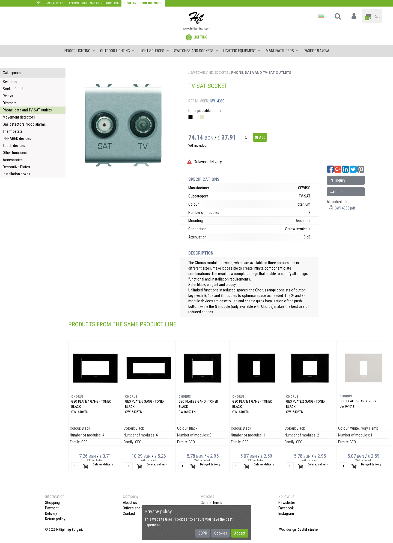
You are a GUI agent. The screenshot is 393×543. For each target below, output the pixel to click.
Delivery (51, 513)
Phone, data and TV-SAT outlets (27, 110)
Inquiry (338, 180)
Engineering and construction (94, 3)
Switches (10, 81)
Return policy (55, 519)
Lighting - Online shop (143, 3)
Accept (239, 533)
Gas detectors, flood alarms (24, 124)
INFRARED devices (17, 138)
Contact (129, 513)
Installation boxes (16, 174)
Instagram (286, 513)
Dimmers (10, 103)
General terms (211, 502)
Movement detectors (19, 117)
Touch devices (14, 145)
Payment (52, 508)
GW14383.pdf (341, 208)
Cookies (220, 533)
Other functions (15, 152)
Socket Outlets (14, 89)
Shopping (52, 502)
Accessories (13, 160)
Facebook (286, 508)
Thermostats (13, 131)
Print (336, 192)
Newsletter (286, 502)
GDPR (202, 533)
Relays (8, 96)
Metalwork (55, 3)
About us (130, 502)
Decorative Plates (16, 167)
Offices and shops (137, 508)
